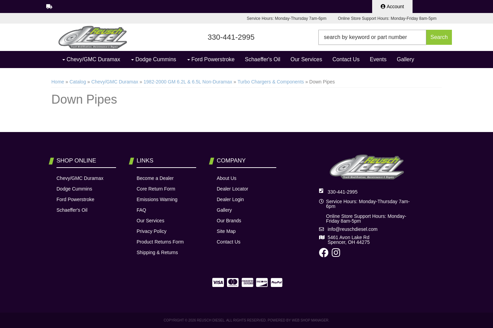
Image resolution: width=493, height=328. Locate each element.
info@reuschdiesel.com (353, 229)
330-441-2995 (342, 192)
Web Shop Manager (310, 320)
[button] (385, 37)
